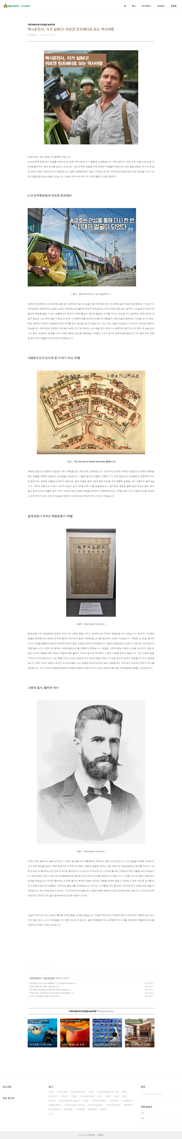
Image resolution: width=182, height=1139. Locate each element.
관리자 (100, 1135)
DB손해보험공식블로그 (70, 1100)
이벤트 (53, 1100)
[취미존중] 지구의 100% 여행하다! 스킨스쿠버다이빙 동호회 (51, 983)
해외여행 (93, 1109)
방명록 (174, 5)
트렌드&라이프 (48, 978)
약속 (92, 1091)
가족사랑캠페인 (99, 1100)
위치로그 (161, 5)
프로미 (65, 1096)
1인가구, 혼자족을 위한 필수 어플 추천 (43, 996)
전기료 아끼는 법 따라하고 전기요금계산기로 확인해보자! (50, 993)
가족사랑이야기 (35, 978)
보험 (117, 1096)
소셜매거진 (127, 1100)
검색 (176, 1094)
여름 (74, 1096)
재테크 (104, 1109)
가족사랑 (114, 1100)
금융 (86, 1100)
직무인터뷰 (63, 1091)
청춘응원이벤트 (78, 1091)
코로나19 (54, 1096)
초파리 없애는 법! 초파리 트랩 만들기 (42, 986)
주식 (100, 1096)
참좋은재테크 (55, 1104)
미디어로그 (146, 5)
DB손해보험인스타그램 (108, 1091)
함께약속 (129, 1104)
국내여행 (81, 1109)
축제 (109, 1096)
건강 (52, 1091)
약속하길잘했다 (96, 1104)
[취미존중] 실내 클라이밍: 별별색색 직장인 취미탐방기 (49, 989)
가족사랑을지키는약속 (75, 1104)
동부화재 (69, 1109)
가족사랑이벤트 (114, 1104)
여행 (125, 1091)
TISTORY (91, 1135)
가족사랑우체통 (87, 1096)
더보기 (51, 1114)
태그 (134, 5)
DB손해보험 (55, 1109)
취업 (125, 1096)
